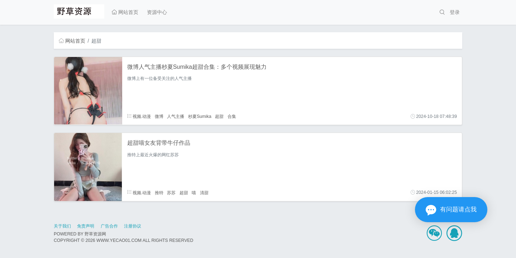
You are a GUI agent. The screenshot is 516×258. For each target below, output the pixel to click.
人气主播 (175, 116)
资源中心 (157, 12)
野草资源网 (95, 233)
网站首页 (125, 12)
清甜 (204, 192)
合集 (232, 116)
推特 (159, 192)
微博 (159, 116)
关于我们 (62, 226)
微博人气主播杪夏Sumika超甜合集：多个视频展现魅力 (197, 67)
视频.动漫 (139, 116)
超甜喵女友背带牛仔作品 (158, 143)
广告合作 (109, 226)
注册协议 (132, 226)
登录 (455, 12)
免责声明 (85, 226)
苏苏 (171, 192)
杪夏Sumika (199, 116)
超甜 (219, 116)
